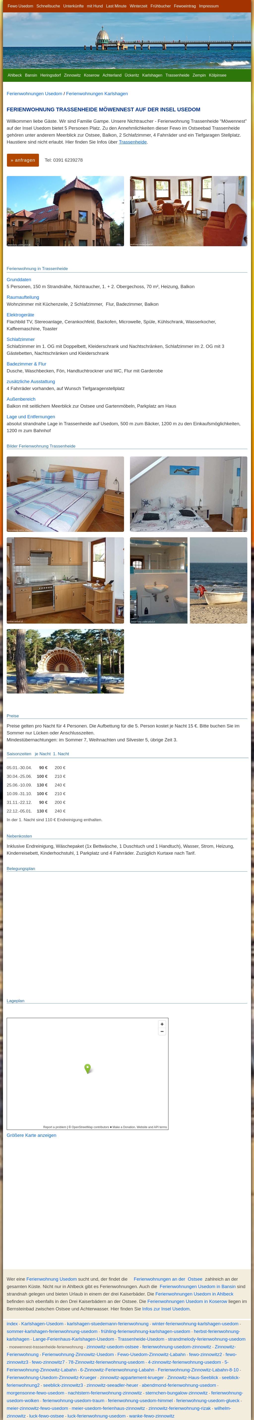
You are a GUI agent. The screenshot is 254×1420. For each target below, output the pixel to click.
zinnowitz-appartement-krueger (132, 1377)
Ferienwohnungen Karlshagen (97, 93)
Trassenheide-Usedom (141, 1339)
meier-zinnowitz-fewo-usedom (37, 1408)
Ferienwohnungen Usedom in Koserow (187, 1301)
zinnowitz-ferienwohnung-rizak (180, 1408)
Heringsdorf (50, 75)
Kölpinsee (217, 75)
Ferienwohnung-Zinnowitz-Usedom (78, 1354)
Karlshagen (152, 75)
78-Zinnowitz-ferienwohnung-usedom (106, 1362)
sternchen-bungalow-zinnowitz (176, 1392)
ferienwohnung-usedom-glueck (208, 1400)
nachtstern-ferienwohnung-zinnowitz (105, 1392)
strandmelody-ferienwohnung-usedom (207, 1339)
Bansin (31, 75)
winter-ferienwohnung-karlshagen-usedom (195, 1323)
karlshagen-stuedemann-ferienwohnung (108, 1323)
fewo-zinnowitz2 (205, 1354)
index (12, 1323)
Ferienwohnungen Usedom (34, 93)
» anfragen (23, 160)
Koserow (91, 75)
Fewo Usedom (20, 6)
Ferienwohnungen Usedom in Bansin (198, 1286)
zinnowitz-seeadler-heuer (112, 1385)
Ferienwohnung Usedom (52, 1279)
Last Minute (116, 6)
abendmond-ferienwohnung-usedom (179, 1385)
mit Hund (95, 6)
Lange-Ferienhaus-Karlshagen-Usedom (73, 1339)
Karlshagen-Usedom (42, 1323)
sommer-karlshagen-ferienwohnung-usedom (52, 1331)
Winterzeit (138, 6)
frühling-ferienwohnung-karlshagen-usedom (145, 1331)
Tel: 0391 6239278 (64, 160)
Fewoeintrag (185, 6)
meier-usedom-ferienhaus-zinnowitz (108, 1408)
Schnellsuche (48, 6)
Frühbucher (161, 6)
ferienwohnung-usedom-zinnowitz (176, 1346)
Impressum (209, 6)
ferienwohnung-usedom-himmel (140, 1400)
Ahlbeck (15, 75)
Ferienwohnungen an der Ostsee (168, 1279)
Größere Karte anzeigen (31, 1135)
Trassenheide (177, 75)
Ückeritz (132, 75)
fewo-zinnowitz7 (48, 1362)
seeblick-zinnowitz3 (63, 1385)
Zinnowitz (72, 75)
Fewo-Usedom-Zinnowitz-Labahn (151, 1354)
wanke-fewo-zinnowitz (152, 1416)
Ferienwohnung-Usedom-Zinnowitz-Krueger (51, 1377)
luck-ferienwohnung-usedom (96, 1416)
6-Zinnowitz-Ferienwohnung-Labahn (117, 1369)
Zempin (199, 75)
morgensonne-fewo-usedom (35, 1392)
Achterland (112, 75)
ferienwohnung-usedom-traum (73, 1400)
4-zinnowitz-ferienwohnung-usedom (184, 1362)
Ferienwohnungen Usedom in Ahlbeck (194, 1294)
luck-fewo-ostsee (46, 1416)
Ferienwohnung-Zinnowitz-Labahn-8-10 (198, 1369)
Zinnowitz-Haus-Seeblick (192, 1377)
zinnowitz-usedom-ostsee (113, 1346)
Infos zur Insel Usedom (166, 1308)
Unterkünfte (73, 6)
